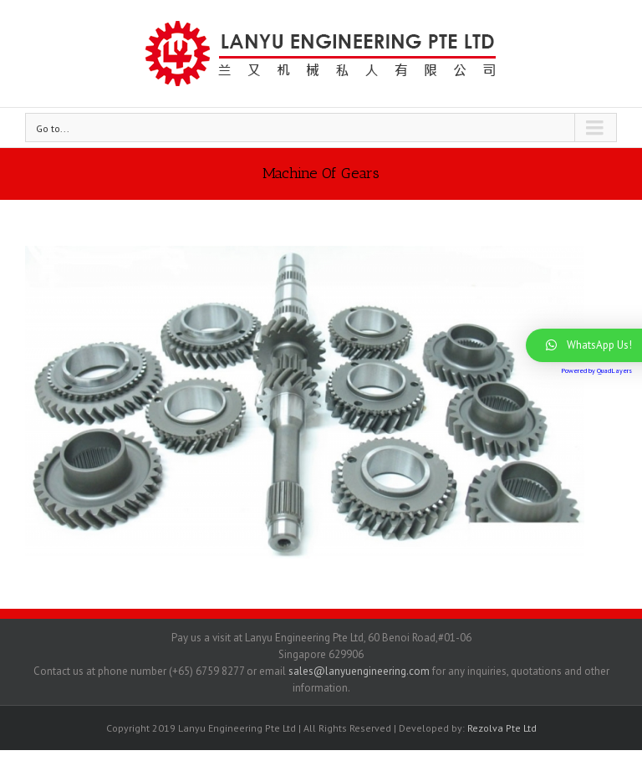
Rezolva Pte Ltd (502, 728)
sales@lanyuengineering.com (358, 671)
